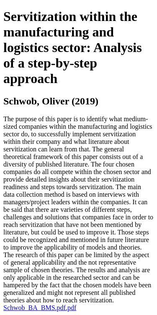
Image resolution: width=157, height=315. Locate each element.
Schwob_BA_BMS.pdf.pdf (39, 307)
